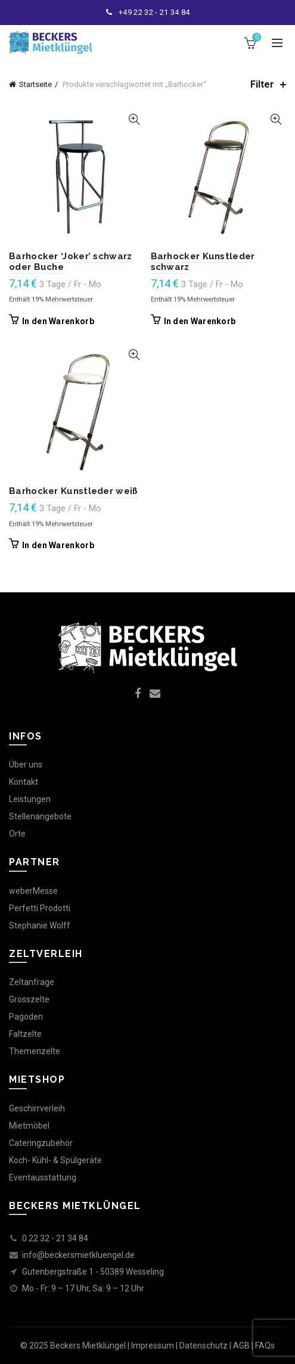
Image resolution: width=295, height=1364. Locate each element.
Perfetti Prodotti (39, 908)
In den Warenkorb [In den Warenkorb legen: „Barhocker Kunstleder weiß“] (58, 545)
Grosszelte (29, 999)
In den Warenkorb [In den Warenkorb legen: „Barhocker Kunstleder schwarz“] (200, 321)
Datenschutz (203, 1345)
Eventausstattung (42, 1177)
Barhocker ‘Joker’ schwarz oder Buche (70, 261)
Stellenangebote (40, 816)
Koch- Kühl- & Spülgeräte (55, 1160)
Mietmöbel (29, 1125)
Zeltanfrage (31, 982)
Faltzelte (25, 1034)
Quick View (134, 119)
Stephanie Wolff (39, 925)
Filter (262, 84)
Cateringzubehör (41, 1143)
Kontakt (23, 782)
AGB (241, 1345)
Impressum (152, 1345)
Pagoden (26, 1016)
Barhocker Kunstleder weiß (73, 491)
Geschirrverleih (37, 1108)
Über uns (25, 764)
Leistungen (30, 799)
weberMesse (33, 891)
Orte (17, 833)
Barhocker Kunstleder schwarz (203, 261)
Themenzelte (34, 1051)
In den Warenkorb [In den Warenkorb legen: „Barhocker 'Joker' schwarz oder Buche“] (58, 321)
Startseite (35, 84)
